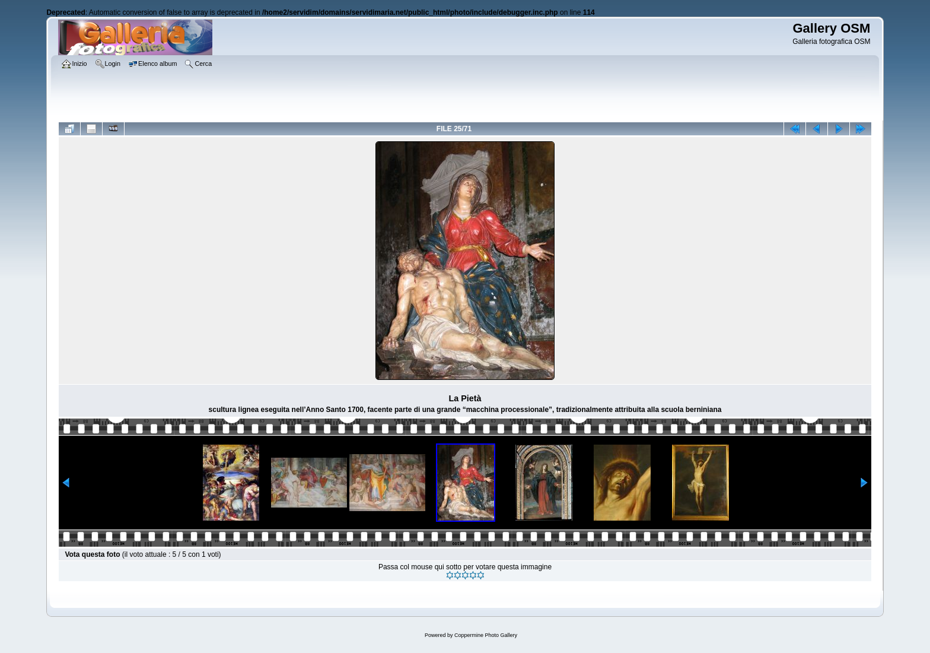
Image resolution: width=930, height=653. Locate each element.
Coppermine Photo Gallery (485, 635)
